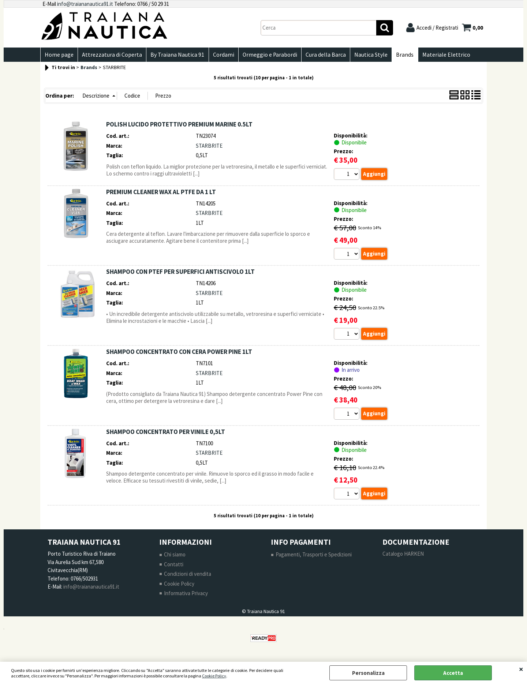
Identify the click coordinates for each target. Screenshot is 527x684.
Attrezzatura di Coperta (111, 55)
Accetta (453, 672)
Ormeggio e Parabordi (266, 55)
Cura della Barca (321, 55)
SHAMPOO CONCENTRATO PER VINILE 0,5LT (165, 434)
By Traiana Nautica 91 (175, 55)
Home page (58, 55)
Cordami (220, 55)
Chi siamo (175, 556)
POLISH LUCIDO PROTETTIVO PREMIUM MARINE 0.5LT (179, 126)
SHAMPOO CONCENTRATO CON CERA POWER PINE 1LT (179, 353)
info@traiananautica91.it (85, 3)
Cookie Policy (214, 676)
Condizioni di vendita (187, 575)
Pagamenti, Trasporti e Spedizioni (314, 556)
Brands (399, 55)
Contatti (173, 566)
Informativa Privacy (186, 595)
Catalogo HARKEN (403, 555)
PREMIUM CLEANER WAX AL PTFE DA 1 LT (161, 193)
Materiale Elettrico (439, 55)
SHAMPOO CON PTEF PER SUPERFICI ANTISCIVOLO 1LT (180, 273)
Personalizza (368, 672)
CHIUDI (521, 669)
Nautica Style (365, 55)
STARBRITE (209, 147)
